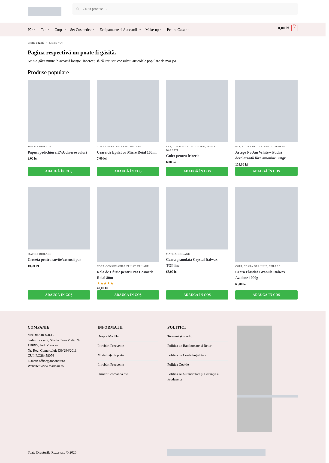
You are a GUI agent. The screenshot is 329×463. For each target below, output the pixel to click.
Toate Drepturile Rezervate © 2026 (52, 452)
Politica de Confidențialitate (186, 355)
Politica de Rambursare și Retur (189, 345)
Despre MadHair (109, 336)
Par (168, 146)
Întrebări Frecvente (111, 345)
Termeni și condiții (180, 336)
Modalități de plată (111, 355)
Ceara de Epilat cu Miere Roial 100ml (127, 152)
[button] (288, 28)
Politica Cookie (178, 364)
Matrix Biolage (39, 146)
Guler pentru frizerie (182, 156)
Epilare (135, 146)
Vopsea (279, 146)
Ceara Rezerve (117, 146)
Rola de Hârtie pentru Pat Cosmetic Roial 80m (125, 275)
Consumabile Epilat (121, 266)
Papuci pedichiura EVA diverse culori (57, 152)
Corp (100, 146)
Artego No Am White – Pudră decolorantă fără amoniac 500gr (260, 155)
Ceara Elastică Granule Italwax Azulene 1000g (260, 275)
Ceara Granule (255, 266)
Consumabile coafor (189, 146)
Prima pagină (36, 42)
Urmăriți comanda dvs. (114, 374)
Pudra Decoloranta (257, 146)
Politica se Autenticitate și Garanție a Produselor (193, 376)
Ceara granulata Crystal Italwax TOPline (191, 262)
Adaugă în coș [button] (58, 171)
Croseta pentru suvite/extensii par (54, 259)
